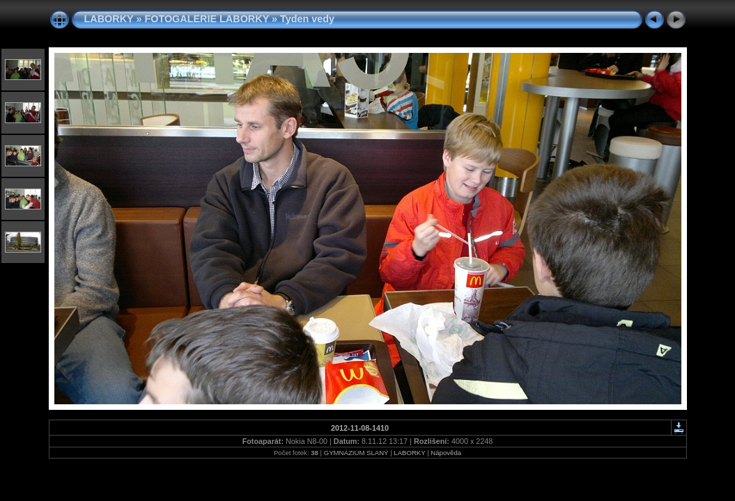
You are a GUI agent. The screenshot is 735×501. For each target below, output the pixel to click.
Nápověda (446, 452)
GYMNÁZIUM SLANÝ (356, 452)
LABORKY (109, 18)
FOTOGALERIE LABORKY (206, 18)
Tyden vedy (307, 18)
